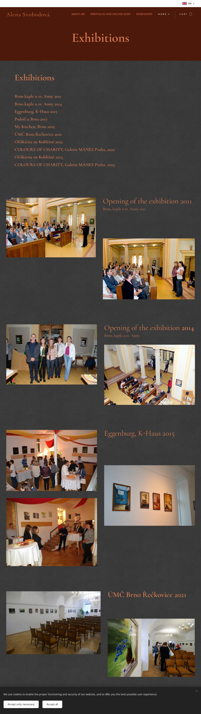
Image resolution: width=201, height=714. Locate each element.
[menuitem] (66, 14)
